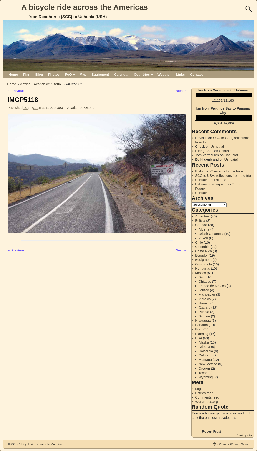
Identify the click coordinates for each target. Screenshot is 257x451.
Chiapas (205, 281)
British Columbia (211, 234)
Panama (201, 325)
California (206, 351)
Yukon (203, 238)
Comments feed (207, 397)
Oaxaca (204, 307)
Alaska (204, 342)
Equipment (100, 74)
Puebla (204, 312)
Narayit (204, 303)
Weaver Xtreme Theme (234, 444)
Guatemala (203, 264)
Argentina (202, 216)
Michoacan (207, 294)
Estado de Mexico (212, 286)
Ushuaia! (217, 146)
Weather (164, 74)
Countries (144, 74)
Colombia (202, 247)
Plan (26, 74)
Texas (203, 373)
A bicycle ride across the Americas (84, 7)
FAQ (71, 74)
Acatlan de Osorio (47, 84)
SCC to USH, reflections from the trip (223, 175)
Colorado (205, 355)
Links (180, 74)
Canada (201, 225)
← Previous (16, 90)
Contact (196, 74)
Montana (205, 359)
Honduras (202, 268)
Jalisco (204, 290)
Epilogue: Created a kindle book (219, 171)
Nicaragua (203, 320)
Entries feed (204, 393)
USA (198, 338)
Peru (198, 329)
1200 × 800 (54, 108)
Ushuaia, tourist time (210, 180)
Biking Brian (204, 151)
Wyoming (206, 377)
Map (82, 74)
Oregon (204, 368)
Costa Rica (203, 251)
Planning (201, 334)
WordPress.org (206, 402)
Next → (181, 90)
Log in (199, 389)
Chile (199, 242)
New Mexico (208, 364)
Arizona (204, 347)
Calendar (121, 74)
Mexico (25, 84)
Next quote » (245, 435)
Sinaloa (204, 316)
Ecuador (201, 255)
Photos (54, 74)
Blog (39, 74)
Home (13, 74)
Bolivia (200, 220)
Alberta (204, 229)
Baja (202, 277)
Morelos (205, 299)
